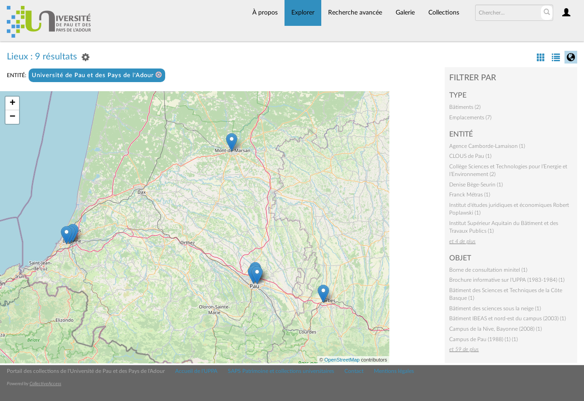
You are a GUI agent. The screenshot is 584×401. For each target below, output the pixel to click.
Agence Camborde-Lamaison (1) (487, 146)
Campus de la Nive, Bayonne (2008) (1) (495, 329)
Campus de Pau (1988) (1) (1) (483, 339)
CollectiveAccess (45, 383)
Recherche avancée (355, 13)
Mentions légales (394, 371)
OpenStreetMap (342, 359)
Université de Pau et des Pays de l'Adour (97, 75)
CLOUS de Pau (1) (470, 156)
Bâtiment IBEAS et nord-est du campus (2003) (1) (507, 318)
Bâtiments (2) (465, 107)
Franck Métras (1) (469, 194)
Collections (443, 13)
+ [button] (12, 103)
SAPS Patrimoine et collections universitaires (281, 371)
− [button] (12, 117)
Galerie (405, 13)
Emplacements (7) (470, 117)
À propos (265, 13)
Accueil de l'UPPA (196, 371)
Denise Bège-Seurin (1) (476, 184)
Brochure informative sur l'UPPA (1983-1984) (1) (506, 280)
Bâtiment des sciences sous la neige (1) (495, 308)
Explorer (302, 13)
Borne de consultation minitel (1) (488, 270)
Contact (353, 371)
